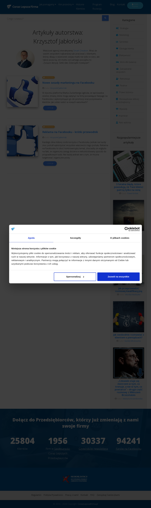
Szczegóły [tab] (75, 238)
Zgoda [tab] (31, 238)
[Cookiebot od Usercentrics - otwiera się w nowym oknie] (127, 229)
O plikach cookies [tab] (119, 238)
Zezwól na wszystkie (118, 276)
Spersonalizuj (75, 276)
